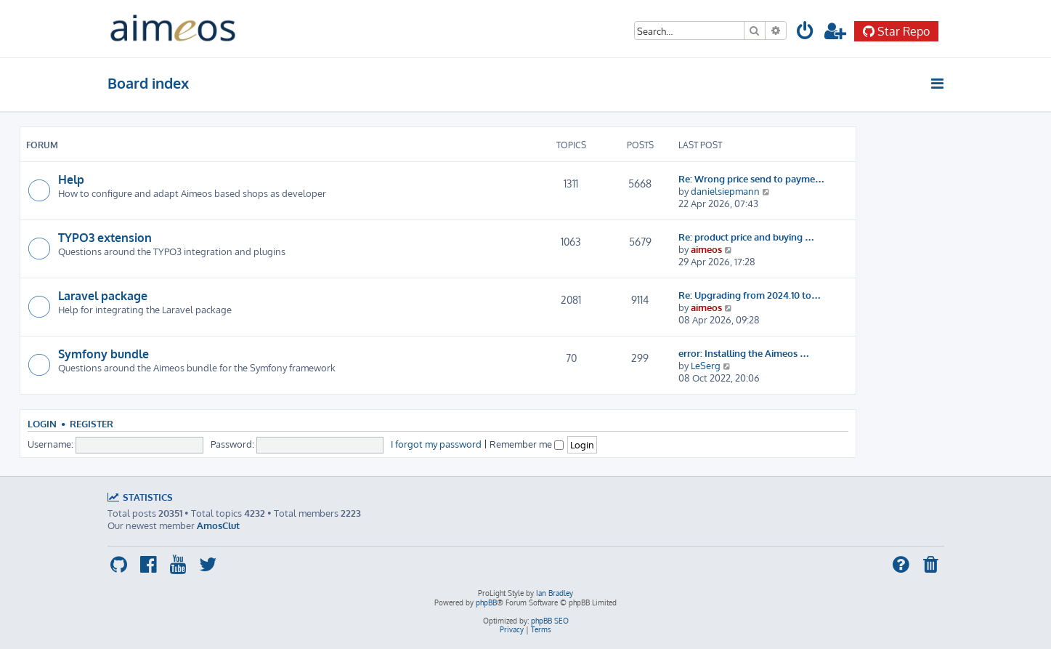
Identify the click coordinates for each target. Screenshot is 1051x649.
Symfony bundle (103, 354)
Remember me (527, 444)
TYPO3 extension (105, 237)
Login (42, 424)
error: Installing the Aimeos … (743, 353)
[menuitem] (806, 33)
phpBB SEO (550, 620)
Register (91, 424)
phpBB (486, 602)
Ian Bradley (554, 593)
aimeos (706, 249)
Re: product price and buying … (746, 236)
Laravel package (102, 296)
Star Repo (896, 31)
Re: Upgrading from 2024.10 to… (749, 295)
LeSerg (706, 365)
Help (71, 179)
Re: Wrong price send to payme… (751, 178)
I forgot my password (436, 444)
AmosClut (218, 525)
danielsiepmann (725, 191)
